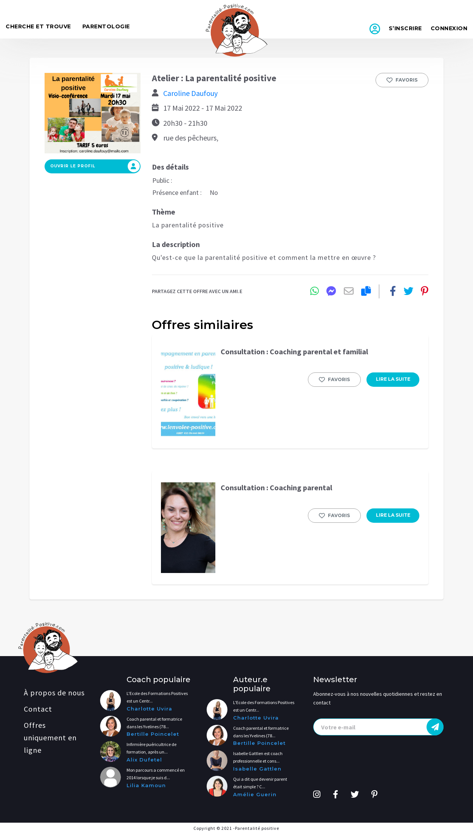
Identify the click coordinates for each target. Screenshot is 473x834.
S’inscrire (405, 28)
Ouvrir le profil (95, 166)
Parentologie (106, 26)
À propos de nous (54, 692)
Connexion (449, 28)
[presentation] (378, 726)
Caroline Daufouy (190, 93)
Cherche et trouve (38, 26)
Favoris (401, 80)
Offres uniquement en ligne (50, 737)
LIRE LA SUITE (393, 379)
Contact (38, 709)
